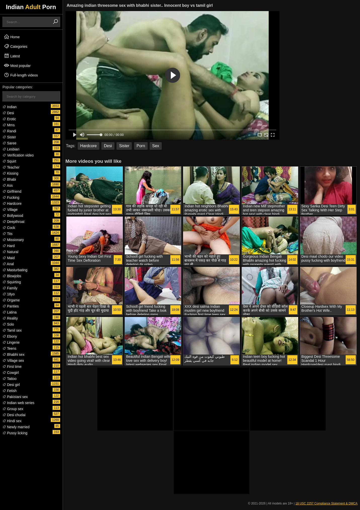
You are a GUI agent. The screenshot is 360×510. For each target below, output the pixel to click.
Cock (9, 228)
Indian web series (18, 403)
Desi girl (11, 385)
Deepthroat (13, 222)
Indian (10, 107)
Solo (8, 324)
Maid (9, 258)
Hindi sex (12, 421)
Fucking (11, 197)
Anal (8, 264)
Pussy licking (15, 433)
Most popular (17, 65)
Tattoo (10, 379)
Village (10, 210)
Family (10, 288)
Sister (9, 137)
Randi (9, 131)
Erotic (9, 119)
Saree (9, 143)
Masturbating (15, 270)
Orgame (11, 300)
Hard (9, 246)
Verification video (18, 155)
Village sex (13, 361)
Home (12, 37)
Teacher (11, 167)
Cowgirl (11, 373)
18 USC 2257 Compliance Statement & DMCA (326, 503)
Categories (15, 46)
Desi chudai (14, 415)
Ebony (10, 336)
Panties (11, 306)
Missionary (13, 240)
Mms (9, 125)
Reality (10, 318)
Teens (9, 348)
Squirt (9, 161)
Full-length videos (21, 75)
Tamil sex (12, 330)
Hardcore (12, 204)
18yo (9, 294)
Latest (12, 56)
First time (12, 367)
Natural (10, 252)
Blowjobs (12, 276)
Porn (141, 146)
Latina (10, 312)
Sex (155, 146)
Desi (8, 113)
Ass (8, 185)
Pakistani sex (15, 397)
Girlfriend (12, 191)
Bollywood (13, 216)
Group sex (13, 409)
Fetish (10, 391)
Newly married (16, 427)
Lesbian (11, 149)
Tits (8, 234)
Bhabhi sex (13, 354)
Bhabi (9, 179)
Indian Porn (31, 7)
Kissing (10, 173)
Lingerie (11, 342)
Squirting (12, 282)
